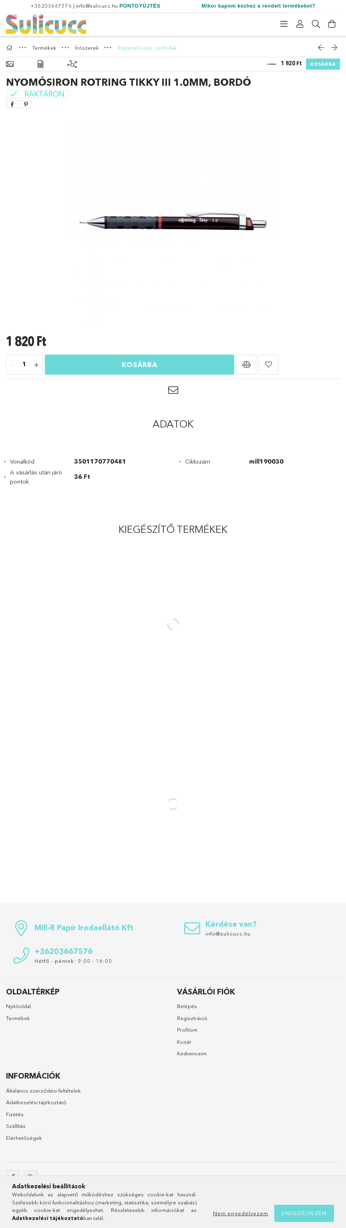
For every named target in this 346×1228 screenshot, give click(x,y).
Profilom (187, 1029)
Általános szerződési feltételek (43, 1090)
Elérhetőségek (24, 1138)
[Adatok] (40, 64)
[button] (246, 365)
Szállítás (16, 1126)
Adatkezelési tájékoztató (36, 1102)
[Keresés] (316, 24)
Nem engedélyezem (240, 1213)
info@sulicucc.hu (97, 5)
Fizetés (15, 1114)
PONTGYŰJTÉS (139, 6)
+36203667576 (51, 5)
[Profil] (300, 24)
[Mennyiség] (24, 365)
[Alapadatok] (10, 64)
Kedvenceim (192, 1053)
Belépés (187, 1006)
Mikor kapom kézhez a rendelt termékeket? (258, 6)
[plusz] (36, 365)
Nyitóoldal (18, 1006)
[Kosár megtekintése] (332, 24)
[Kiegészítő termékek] (72, 64)
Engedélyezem (304, 1213)
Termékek (18, 1018)
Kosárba (323, 64)
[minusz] (12, 365)
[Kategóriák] (284, 24)
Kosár (184, 1041)
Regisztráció (192, 1018)
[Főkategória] (10, 47)
